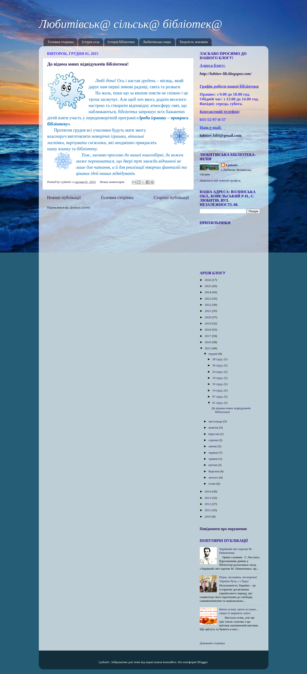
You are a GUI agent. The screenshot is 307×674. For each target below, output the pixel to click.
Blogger (202, 662)
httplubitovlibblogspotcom (226, 73)
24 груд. (218, 371)
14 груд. (218, 390)
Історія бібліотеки (121, 42)
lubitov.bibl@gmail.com (221, 135)
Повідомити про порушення (223, 529)
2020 (208, 317)
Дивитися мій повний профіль (220, 180)
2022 (208, 304)
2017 (208, 336)
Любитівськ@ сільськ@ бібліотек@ (130, 24)
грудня (213, 353)
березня (214, 471)
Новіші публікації (64, 197)
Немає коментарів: (113, 182)
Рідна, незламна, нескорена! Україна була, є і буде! (238, 579)
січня (212, 483)
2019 (208, 323)
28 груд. (218, 359)
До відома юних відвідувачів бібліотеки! (88, 64)
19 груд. (218, 378)
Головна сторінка (60, 42)
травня (213, 459)
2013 (208, 498)
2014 (208, 491)
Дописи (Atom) (80, 207)
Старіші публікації (171, 197)
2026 (208, 280)
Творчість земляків (193, 42)
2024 (208, 292)
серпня (214, 440)
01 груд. (218, 402)
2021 (208, 311)
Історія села (90, 42)
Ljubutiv (232, 165)
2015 (208, 348)
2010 (208, 516)
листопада (216, 421)
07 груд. (218, 396)
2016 (208, 342)
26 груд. (218, 365)
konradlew (169, 662)
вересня (214, 434)
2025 (208, 286)
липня (213, 446)
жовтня (214, 427)
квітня (213, 465)
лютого (214, 477)
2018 (208, 329)
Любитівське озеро (157, 42)
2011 (208, 510)
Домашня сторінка (212, 643)
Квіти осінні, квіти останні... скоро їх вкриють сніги (238, 611)
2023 (208, 298)
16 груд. (218, 384)
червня (214, 452)
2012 (208, 504)
